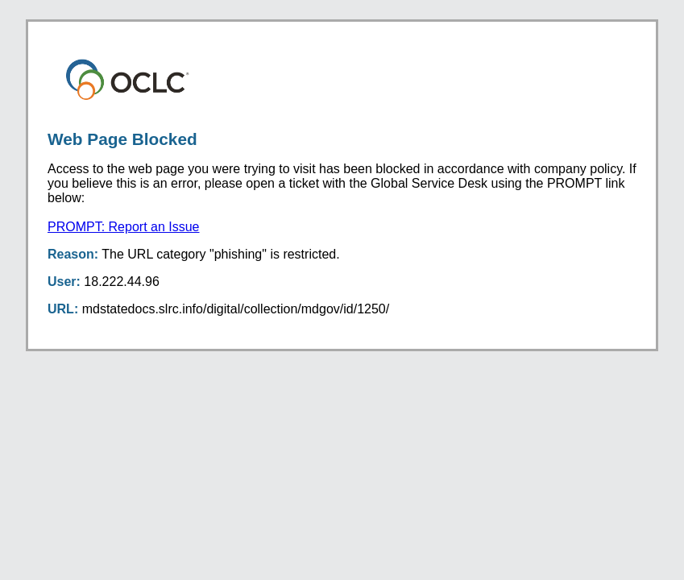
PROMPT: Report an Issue (124, 227)
